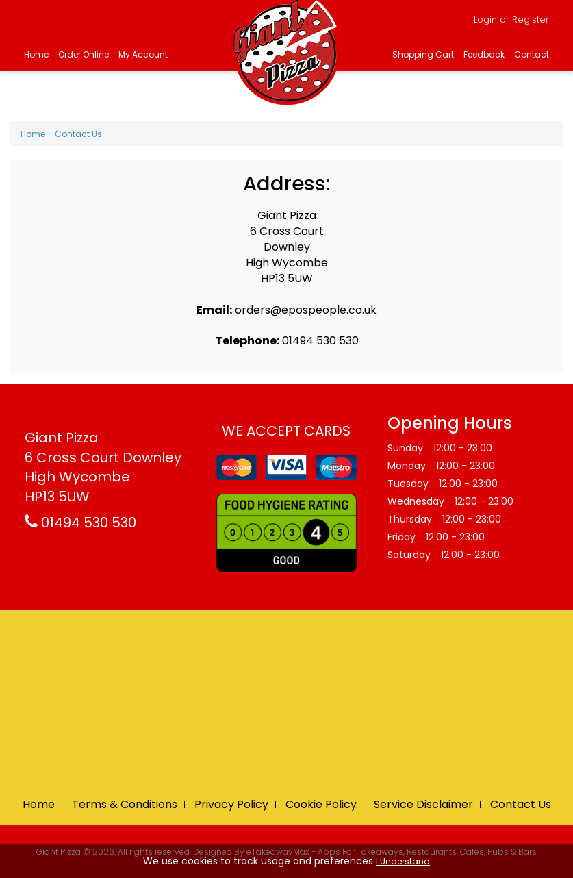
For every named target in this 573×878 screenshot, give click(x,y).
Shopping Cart (423, 54)
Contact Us (78, 134)
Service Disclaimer (423, 804)
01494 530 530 (80, 522)
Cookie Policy (321, 804)
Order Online (83, 54)
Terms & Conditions (124, 804)
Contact (531, 54)
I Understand (403, 861)
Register (530, 19)
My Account (143, 54)
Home (36, 54)
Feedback (484, 54)
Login (485, 19)
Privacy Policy (231, 804)
